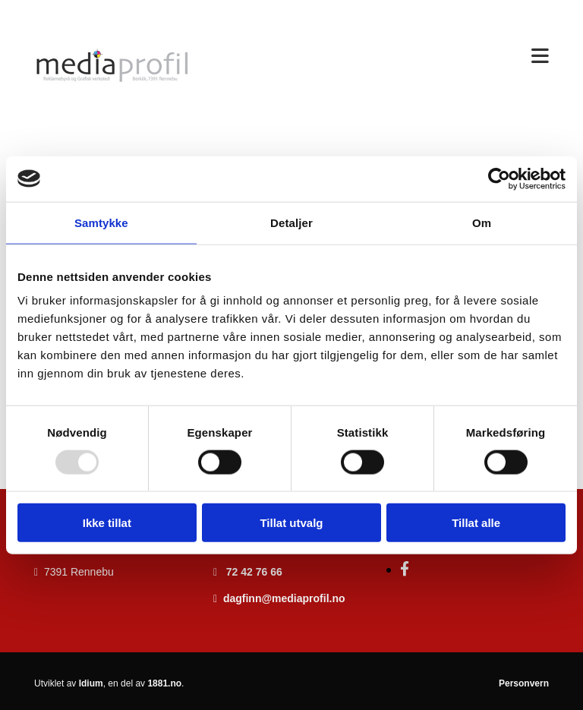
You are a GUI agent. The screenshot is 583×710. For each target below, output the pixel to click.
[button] (381, 57)
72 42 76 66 (254, 572)
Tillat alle (476, 522)
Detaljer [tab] (291, 222)
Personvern (524, 683)
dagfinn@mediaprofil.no (284, 598)
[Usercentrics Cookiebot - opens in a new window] (499, 178)
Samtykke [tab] (101, 222)
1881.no (164, 683)
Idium (91, 683)
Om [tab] (481, 222)
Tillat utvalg (291, 522)
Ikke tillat (107, 522)
